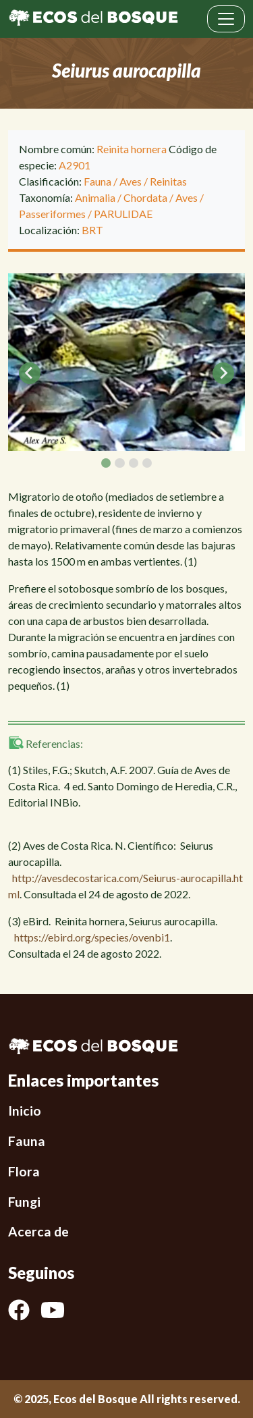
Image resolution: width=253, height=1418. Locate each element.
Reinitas (168, 181)
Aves (130, 181)
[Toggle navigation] (226, 18)
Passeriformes (52, 213)
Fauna (97, 181)
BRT (92, 229)
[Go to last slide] (29, 373)
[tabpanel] (126, 362)
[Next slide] (223, 373)
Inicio (24, 1110)
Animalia (95, 197)
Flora (24, 1171)
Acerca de (38, 1231)
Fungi (24, 1201)
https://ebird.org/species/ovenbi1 (92, 937)
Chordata (145, 197)
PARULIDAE (123, 213)
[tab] (106, 463)
